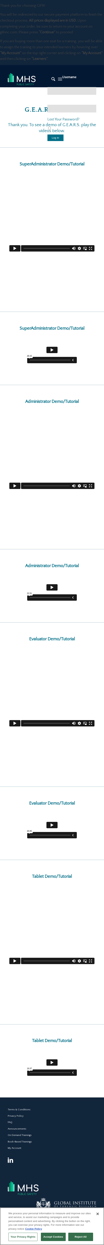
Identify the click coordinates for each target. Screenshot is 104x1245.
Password (54, 102)
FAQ (10, 1122)
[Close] (97, 1213)
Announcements (17, 1128)
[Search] (51, 79)
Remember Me (60, 128)
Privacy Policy (16, 1115)
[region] (52, 1226)
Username (69, 77)
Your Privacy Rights (23, 1236)
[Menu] (60, 79)
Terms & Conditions (19, 1109)
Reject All (81, 1236)
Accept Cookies (53, 1236)
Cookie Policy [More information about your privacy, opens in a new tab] (33, 1228)
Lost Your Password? (63, 119)
